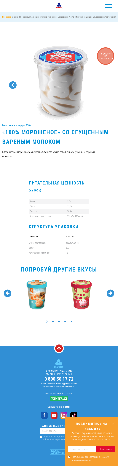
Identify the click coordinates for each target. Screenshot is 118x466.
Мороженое (6, 17)
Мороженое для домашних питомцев (33, 17)
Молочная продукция (83, 17)
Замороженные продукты (58, 17)
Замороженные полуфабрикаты (105, 17)
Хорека (15, 17)
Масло (71, 17)
